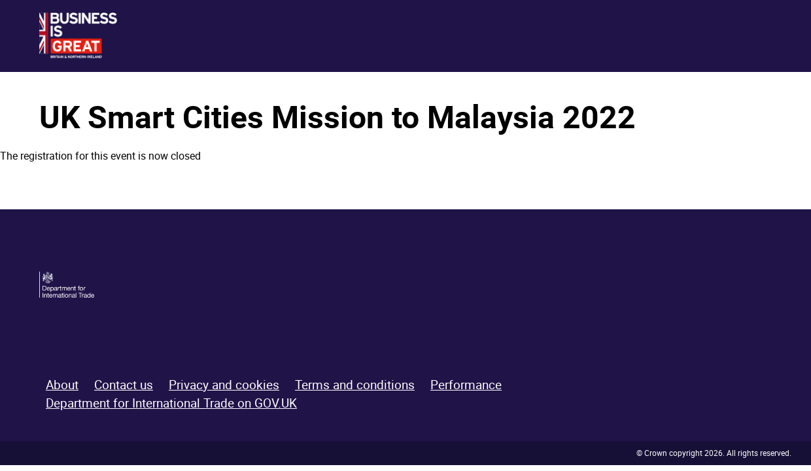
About (62, 384)
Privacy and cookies (224, 384)
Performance (466, 384)
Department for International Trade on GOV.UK (171, 402)
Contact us (123, 384)
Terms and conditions (355, 384)
